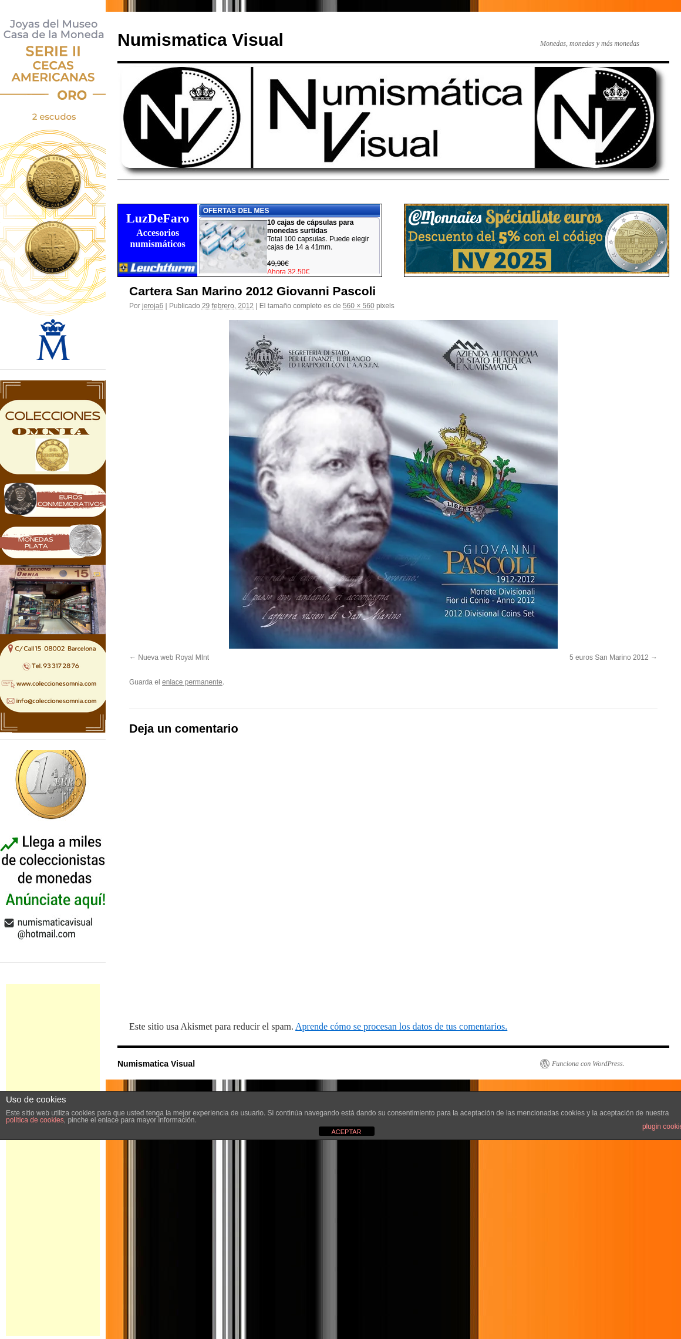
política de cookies (35, 1120)
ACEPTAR (346, 1131)
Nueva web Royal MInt (173, 657)
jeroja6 (152, 306)
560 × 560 (359, 306)
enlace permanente (192, 682)
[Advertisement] (53, 1160)
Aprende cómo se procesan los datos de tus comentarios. (401, 1026)
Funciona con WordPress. (588, 1064)
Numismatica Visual (200, 39)
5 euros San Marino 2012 (609, 657)
